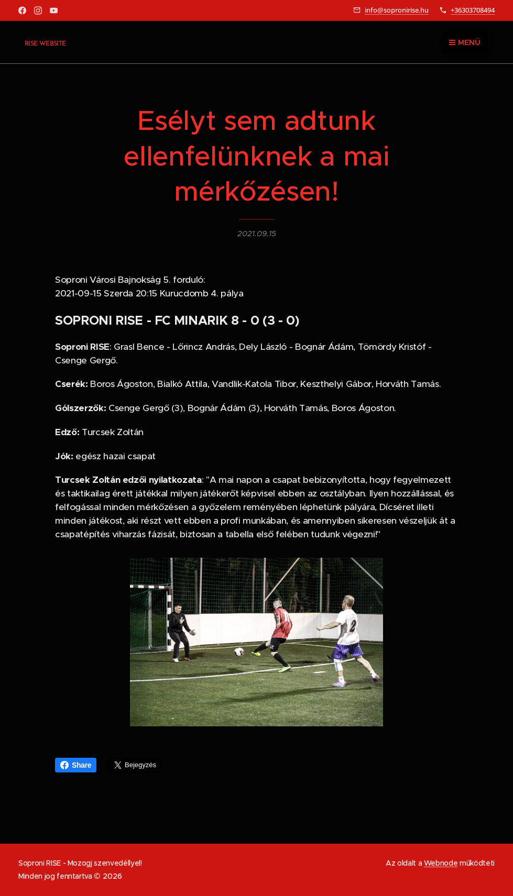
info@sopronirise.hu (397, 10)
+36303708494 (473, 10)
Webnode (441, 863)
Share (75, 765)
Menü (465, 42)
